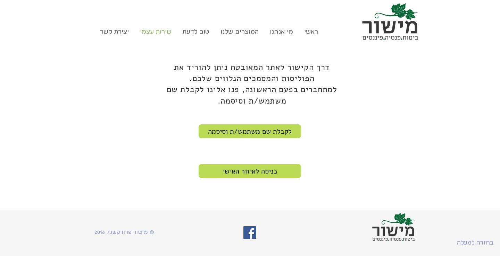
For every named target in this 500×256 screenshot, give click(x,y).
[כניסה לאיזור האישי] (250, 171)
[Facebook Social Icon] (249, 232)
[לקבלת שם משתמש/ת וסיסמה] (250, 131)
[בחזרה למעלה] (475, 242)
